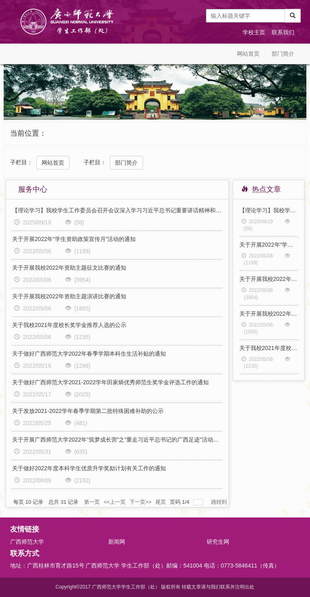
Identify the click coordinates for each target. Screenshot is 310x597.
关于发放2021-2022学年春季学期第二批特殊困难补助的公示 (87, 411)
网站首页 (248, 53)
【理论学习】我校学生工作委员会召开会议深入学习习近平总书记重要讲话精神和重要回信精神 (117, 210)
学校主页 (254, 32)
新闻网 (116, 541)
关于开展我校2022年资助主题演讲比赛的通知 (69, 296)
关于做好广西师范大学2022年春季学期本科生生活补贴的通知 (89, 353)
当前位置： (28, 133)
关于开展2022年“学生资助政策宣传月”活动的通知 (74, 239)
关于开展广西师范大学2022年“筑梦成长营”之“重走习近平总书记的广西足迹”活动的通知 (117, 439)
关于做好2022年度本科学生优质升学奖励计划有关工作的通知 (89, 468)
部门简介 (283, 53)
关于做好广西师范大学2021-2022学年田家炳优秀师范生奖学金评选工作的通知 (110, 382)
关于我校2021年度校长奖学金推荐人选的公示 (69, 325)
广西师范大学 (27, 541)
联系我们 (283, 32)
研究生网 (218, 541)
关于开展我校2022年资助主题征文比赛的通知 (69, 267)
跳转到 (219, 502)
